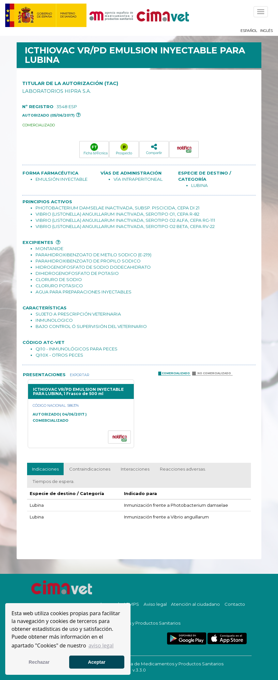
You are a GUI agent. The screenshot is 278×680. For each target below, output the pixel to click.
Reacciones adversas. (183, 469)
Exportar (79, 375)
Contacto (234, 604)
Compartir (154, 149)
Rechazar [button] (39, 662)
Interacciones (135, 469)
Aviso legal (155, 604)
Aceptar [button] (96, 662)
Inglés (266, 31)
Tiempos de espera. (53, 481)
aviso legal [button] (101, 645)
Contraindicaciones (89, 469)
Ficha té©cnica (96, 149)
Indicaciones (45, 469)
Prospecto (124, 149)
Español (248, 31)
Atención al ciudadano (195, 604)
